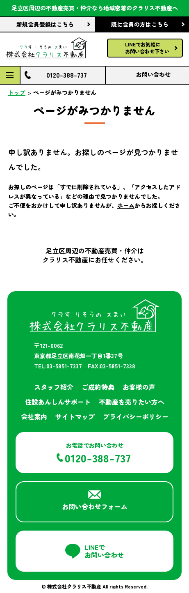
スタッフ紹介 (53, 387)
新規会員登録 (45, 24)
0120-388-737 (66, 75)
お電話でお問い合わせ (98, 453)
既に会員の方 (140, 24)
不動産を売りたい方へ (131, 402)
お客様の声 (139, 387)
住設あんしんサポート (58, 402)
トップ (16, 92)
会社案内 (34, 416)
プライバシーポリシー (136, 416)
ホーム (125, 205)
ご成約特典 (98, 387)
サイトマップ (75, 416)
